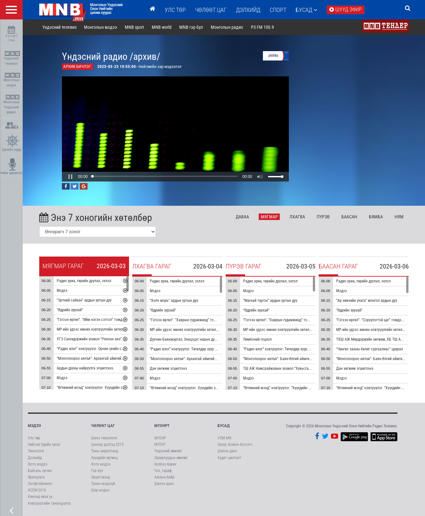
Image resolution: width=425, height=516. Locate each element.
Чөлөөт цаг (103, 425)
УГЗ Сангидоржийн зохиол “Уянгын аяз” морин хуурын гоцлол (107, 339)
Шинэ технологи (104, 438)
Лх (297, 216)
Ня (399, 216)
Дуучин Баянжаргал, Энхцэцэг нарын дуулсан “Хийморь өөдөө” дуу (204, 339)
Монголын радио (227, 27)
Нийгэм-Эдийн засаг (44, 444)
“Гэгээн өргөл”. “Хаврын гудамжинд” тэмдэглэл (188, 320)
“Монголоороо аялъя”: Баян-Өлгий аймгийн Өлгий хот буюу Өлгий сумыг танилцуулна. (312, 359)
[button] (70, 176)
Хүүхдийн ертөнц (104, 458)
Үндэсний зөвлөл (168, 451)
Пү (323, 216)
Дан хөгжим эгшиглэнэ (168, 368)
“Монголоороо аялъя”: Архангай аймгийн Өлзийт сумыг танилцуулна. (113, 358)
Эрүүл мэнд (100, 477)
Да (242, 216)
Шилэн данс (164, 483)
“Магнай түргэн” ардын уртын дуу (270, 300)
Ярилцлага (36, 477)
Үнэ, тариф (163, 470)
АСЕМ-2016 (37, 490)
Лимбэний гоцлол (257, 339)
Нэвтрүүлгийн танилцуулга (49, 503)
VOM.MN (224, 438)
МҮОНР (160, 438)
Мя (269, 216)
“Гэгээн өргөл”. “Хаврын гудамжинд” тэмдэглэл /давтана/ (290, 320)
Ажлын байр (164, 477)
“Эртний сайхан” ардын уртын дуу (84, 300)
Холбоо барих (165, 464)
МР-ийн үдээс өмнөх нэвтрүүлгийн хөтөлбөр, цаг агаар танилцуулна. (112, 329)
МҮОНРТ (162, 425)
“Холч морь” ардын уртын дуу (174, 300)
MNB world (161, 27)
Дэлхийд (248, 9)
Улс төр (175, 9)
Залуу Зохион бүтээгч (235, 444)
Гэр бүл (97, 470)
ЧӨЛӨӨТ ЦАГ (211, 9)
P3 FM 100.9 (262, 27)
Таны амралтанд (104, 451)
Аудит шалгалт (229, 458)
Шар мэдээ (100, 490)
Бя (376, 216)
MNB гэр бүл (191, 27)
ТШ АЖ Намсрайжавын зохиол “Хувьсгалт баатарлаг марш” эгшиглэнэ (301, 368)
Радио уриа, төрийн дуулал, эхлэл (84, 281)
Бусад (306, 9)
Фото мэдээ (37, 464)
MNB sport (134, 27)
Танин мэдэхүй (103, 483)
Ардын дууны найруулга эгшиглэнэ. (85, 368)
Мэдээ (62, 290)
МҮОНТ (160, 444)
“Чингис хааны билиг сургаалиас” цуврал (369, 349)
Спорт (278, 9)
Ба (349, 216)
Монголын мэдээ (12, 80)
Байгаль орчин (40, 470)
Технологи (36, 451)
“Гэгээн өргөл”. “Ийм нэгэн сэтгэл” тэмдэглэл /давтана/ (102, 319)
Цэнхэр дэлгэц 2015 (107, 444)
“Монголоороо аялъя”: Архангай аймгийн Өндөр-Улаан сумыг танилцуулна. (211, 359)
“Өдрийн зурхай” (70, 310)
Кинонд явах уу (40, 496)
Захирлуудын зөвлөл (171, 458)
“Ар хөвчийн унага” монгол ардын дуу (366, 300)
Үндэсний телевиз (12, 58)
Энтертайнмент (40, 483)
